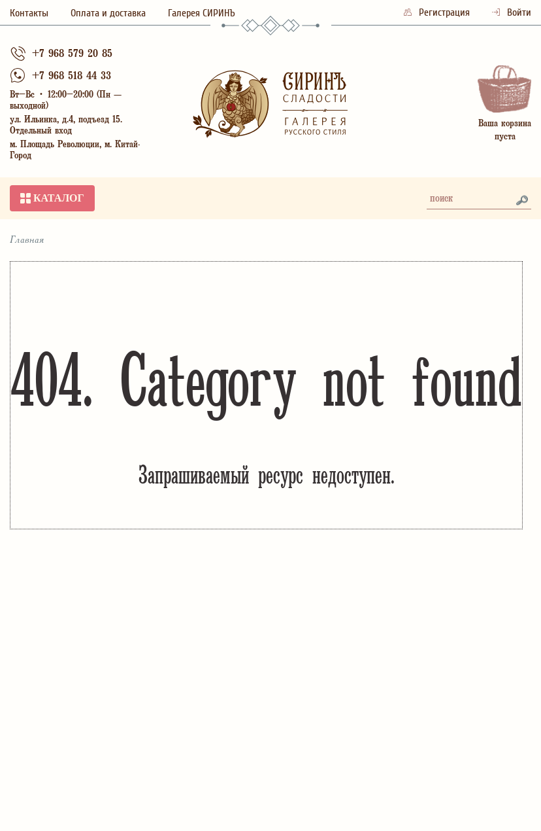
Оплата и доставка (108, 13)
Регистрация (438, 12)
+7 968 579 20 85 (72, 55)
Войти (511, 12)
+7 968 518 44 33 (71, 77)
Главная (27, 240)
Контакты (29, 13)
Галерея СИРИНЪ (201, 13)
